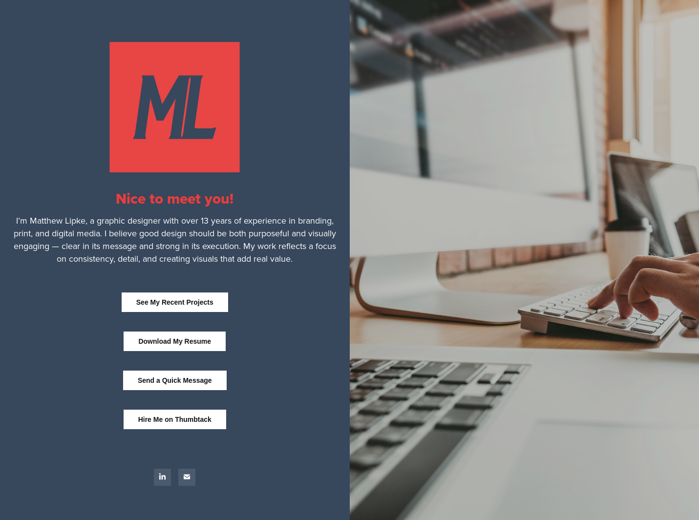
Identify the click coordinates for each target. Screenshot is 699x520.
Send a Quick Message (175, 380)
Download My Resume (174, 341)
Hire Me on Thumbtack (175, 419)
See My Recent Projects (174, 302)
